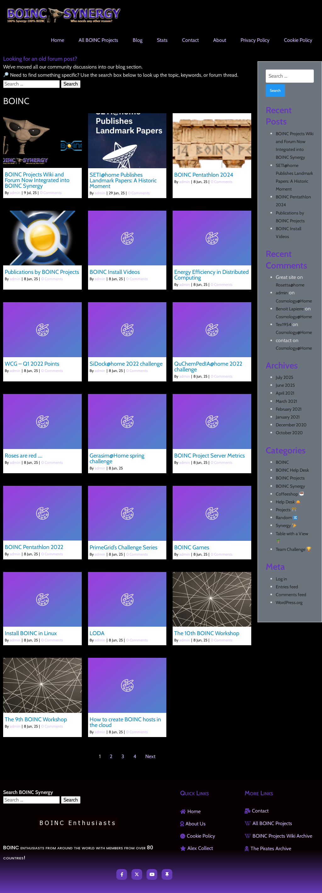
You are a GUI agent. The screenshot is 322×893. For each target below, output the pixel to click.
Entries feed (287, 587)
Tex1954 (283, 324)
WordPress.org (289, 602)
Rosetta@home (290, 285)
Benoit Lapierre (290, 309)
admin (15, 192)
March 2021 (286, 401)
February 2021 (289, 409)
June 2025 (285, 385)
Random (286, 517)
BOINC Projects (290, 478)
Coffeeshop (290, 494)
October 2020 (289, 432)
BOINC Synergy (290, 486)
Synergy (286, 525)
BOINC (282, 462)
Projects (286, 510)
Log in (281, 579)
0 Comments (51, 192)
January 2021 (288, 417)
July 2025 (284, 377)
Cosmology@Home (294, 301)
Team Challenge (293, 549)
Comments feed (291, 594)
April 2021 (285, 393)
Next (150, 756)
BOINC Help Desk (292, 470)
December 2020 (291, 425)
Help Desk (288, 502)
